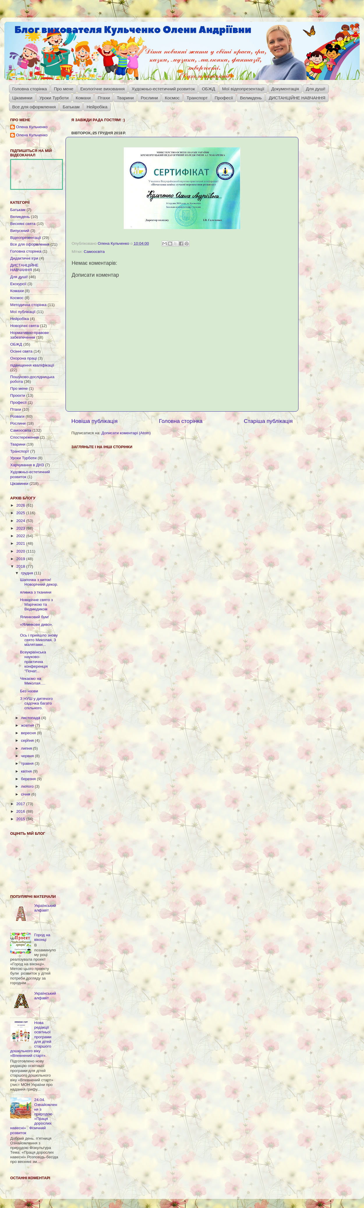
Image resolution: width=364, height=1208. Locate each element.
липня (27, 748)
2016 (21, 811)
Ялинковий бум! (34, 617)
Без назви (29, 691)
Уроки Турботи (54, 97)
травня (28, 763)
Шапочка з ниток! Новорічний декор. (39, 582)
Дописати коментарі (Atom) (126, 433)
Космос (172, 97)
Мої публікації (23, 312)
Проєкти (17, 395)
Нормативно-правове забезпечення (29, 334)
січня (26, 794)
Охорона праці (23, 358)
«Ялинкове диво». (36, 624)
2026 (21, 505)
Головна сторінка (29, 88)
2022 (21, 536)
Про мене (63, 88)
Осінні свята (21, 351)
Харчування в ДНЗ (27, 465)
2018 (21, 566)
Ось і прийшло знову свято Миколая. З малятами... (39, 640)
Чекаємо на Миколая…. (32, 680)
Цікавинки (22, 97)
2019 (21, 559)
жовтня (28, 725)
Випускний (19, 230)
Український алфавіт (45, 907)
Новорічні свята (24, 326)
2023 (21, 528)
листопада (31, 718)
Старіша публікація (268, 421)
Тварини (125, 97)
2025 (21, 513)
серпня (28, 740)
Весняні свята (23, 223)
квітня (27, 771)
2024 (21, 521)
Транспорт (197, 97)
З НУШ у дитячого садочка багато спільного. (36, 703)
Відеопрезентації (25, 237)
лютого (28, 786)
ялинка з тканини (35, 592)
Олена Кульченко (31, 127)
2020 (21, 551)
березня (29, 779)
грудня (27, 573)
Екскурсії (18, 284)
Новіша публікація (94, 421)
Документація (285, 88)
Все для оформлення (34, 106)
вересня (29, 733)
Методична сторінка (28, 305)
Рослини (149, 97)
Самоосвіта (94, 251)
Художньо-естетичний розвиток (163, 88)
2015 (21, 819)
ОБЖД (208, 88)
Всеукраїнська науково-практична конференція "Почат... (34, 661)
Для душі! (316, 88)
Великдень (251, 97)
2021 (21, 543)
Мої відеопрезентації (243, 88)
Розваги (17, 416)
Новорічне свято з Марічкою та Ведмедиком (36, 604)
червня (28, 756)
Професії (224, 97)
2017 (21, 804)
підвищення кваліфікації (32, 365)
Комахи (83, 97)
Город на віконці (42, 937)
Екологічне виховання (102, 88)
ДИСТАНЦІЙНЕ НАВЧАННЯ (297, 97)
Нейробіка (96, 106)
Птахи (104, 97)
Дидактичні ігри (24, 258)
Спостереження (24, 437)
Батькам (71, 106)
